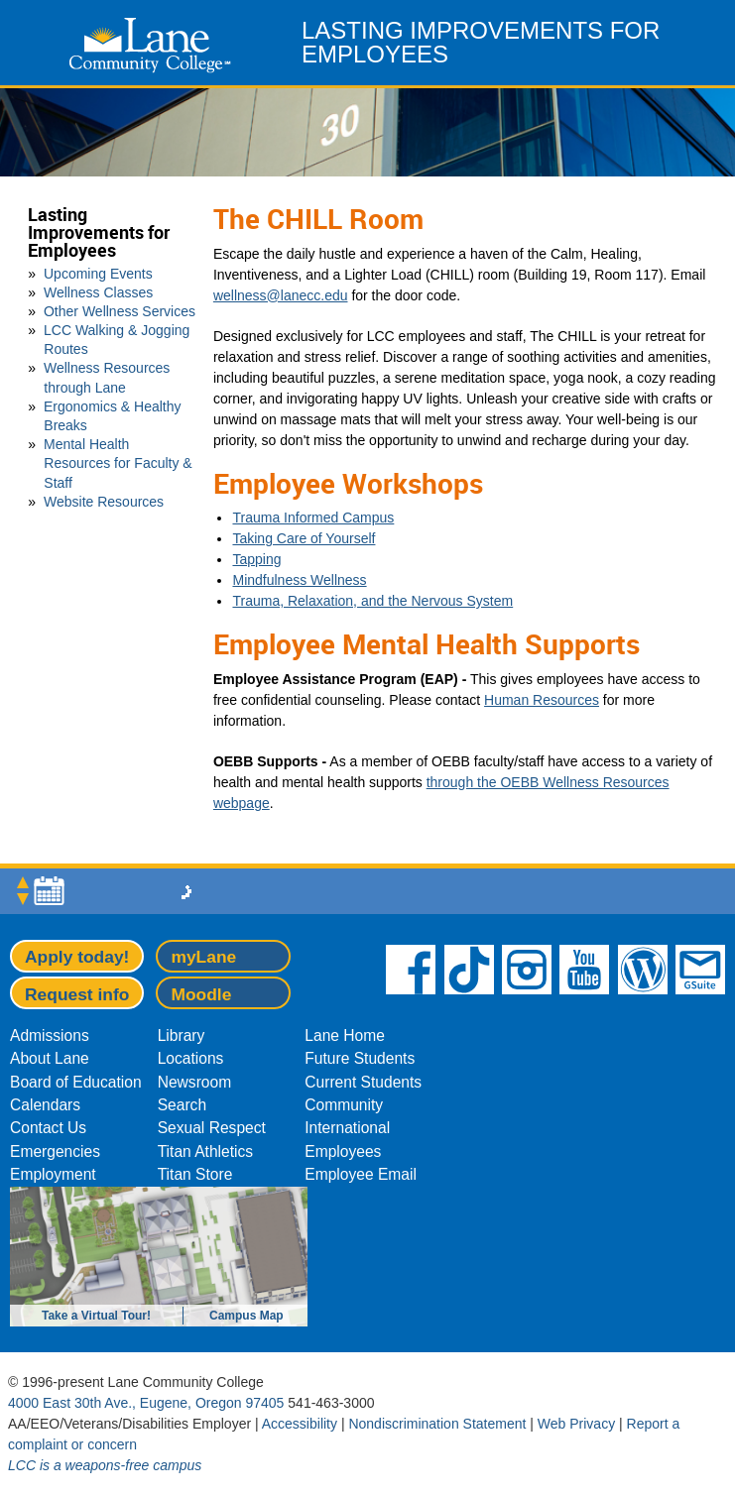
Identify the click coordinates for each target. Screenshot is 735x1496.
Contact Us (48, 1127)
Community (344, 1104)
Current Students (363, 1082)
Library (181, 1035)
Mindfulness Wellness (299, 580)
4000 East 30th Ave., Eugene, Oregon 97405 (146, 1403)
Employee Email (361, 1174)
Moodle (201, 994)
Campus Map (246, 1316)
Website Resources (104, 502)
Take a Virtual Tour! (96, 1316)
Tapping (256, 559)
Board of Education (76, 1082)
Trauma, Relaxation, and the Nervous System (372, 601)
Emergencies (55, 1151)
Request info (77, 994)
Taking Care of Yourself (303, 538)
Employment (53, 1174)
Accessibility (299, 1424)
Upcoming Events (98, 274)
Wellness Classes (98, 292)
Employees (343, 1151)
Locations (191, 1058)
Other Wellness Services (119, 311)
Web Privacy (576, 1424)
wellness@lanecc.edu (280, 295)
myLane (203, 957)
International (347, 1127)
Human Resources (541, 700)
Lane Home (345, 1035)
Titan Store (195, 1174)
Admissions (49, 1035)
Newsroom (195, 1082)
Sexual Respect (212, 1127)
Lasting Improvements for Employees (99, 232)
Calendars (45, 1104)
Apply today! (77, 957)
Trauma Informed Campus (313, 517)
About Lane (49, 1058)
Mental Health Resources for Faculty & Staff (118, 463)
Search (182, 1104)
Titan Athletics (206, 1151)
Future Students (360, 1058)
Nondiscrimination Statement (437, 1424)
